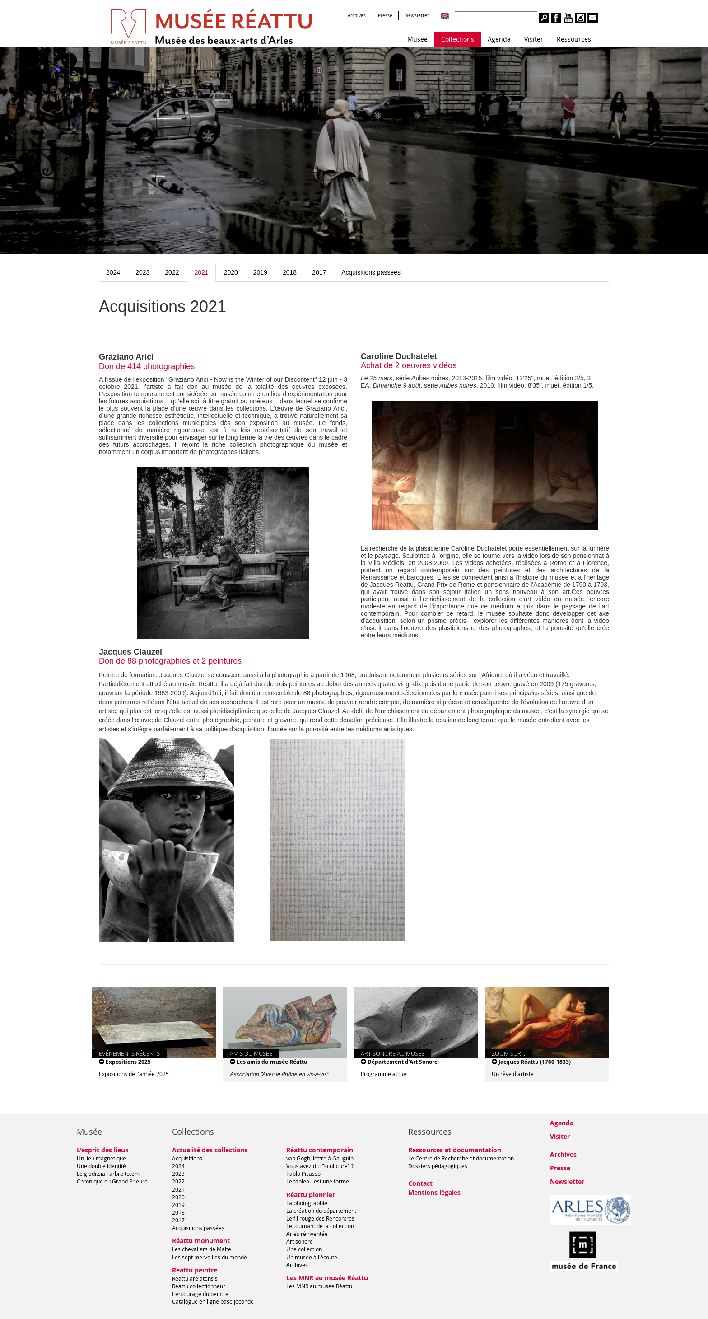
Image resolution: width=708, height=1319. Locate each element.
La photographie (306, 1203)
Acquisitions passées (371, 272)
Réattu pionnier (310, 1194)
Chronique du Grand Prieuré (112, 1181)
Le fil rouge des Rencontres (320, 1218)
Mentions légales (434, 1192)
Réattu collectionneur (198, 1286)
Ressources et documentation (454, 1150)
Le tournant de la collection (320, 1226)
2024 (113, 272)
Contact (420, 1183)
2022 (172, 272)
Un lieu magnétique (101, 1158)
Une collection (304, 1249)
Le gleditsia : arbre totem (108, 1173)
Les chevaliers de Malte (201, 1249)
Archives (357, 16)
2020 (231, 272)
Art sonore (299, 1241)
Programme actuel (384, 1073)
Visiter (533, 39)
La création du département (321, 1210)
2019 (260, 272)
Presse (385, 16)
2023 (142, 272)
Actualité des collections (210, 1150)
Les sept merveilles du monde (209, 1257)
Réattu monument (201, 1240)
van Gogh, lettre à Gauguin (320, 1158)
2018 (290, 272)
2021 (201, 272)
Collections (457, 39)
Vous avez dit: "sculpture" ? (320, 1165)
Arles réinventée (307, 1233)
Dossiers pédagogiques (437, 1165)
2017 (319, 272)
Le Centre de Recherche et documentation (461, 1158)
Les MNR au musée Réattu (327, 1277)
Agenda (499, 39)
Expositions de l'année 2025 (134, 1073)
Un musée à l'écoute (311, 1257)
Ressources (574, 39)
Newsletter (417, 16)
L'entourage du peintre (200, 1293)
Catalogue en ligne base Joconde (213, 1301)
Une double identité (101, 1165)
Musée (417, 39)
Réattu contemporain (319, 1150)
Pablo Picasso (303, 1173)
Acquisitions (187, 1158)
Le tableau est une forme (317, 1181)
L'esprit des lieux (103, 1150)
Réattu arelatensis (195, 1278)
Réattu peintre (194, 1270)
